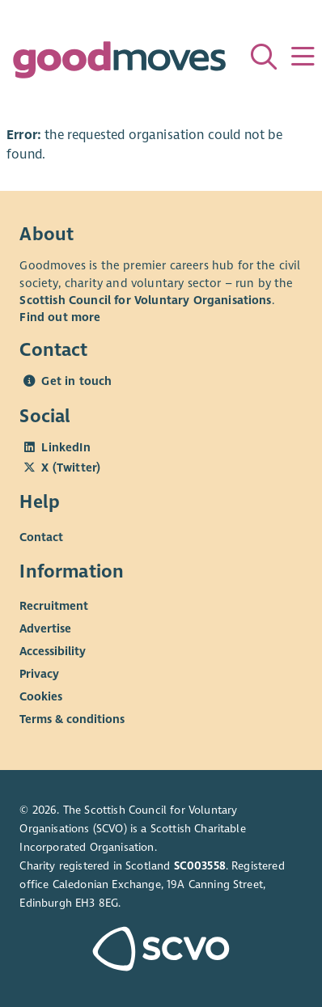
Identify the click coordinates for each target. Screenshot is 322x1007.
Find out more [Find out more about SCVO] (59, 317)
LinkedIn (65, 447)
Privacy (39, 673)
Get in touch (76, 381)
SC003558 (200, 866)
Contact (41, 536)
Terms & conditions (72, 719)
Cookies (40, 696)
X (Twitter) (70, 467)
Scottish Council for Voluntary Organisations (145, 300)
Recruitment (53, 606)
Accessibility (52, 651)
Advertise (45, 628)
